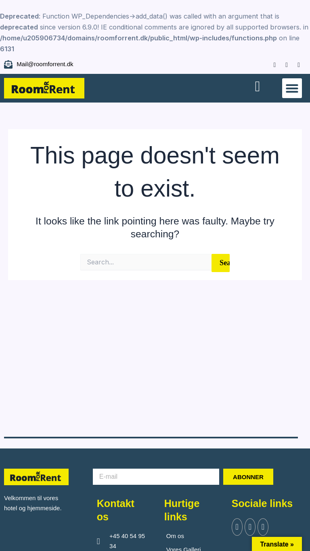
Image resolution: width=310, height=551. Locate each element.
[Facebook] (271, 64)
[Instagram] (283, 64)
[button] (292, 88)
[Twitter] (251, 527)
